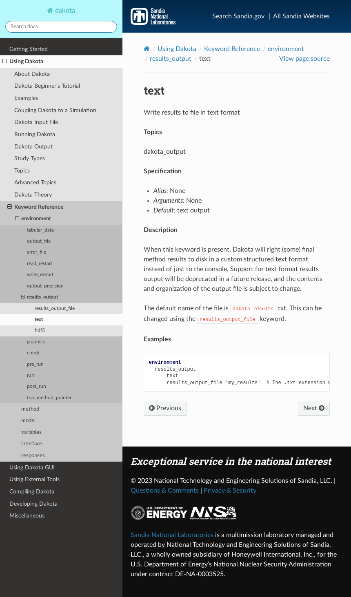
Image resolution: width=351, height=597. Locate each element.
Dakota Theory (33, 195)
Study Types (29, 158)
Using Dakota (22, 61)
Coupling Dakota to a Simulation (55, 110)
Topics (22, 171)
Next (313, 408)
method (30, 409)
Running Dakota (34, 134)
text (39, 319)
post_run (36, 386)
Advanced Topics (35, 182)
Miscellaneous (26, 516)
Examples (26, 98)
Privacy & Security (230, 490)
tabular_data (40, 230)
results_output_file (55, 308)
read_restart (39, 263)
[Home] (147, 48)
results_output (39, 297)
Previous (165, 408)
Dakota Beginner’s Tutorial (47, 86)
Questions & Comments (165, 490)
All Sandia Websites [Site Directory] (301, 16)
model (28, 420)
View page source (304, 58)
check (33, 353)
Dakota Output (33, 147)
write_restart (40, 274)
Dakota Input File (36, 122)
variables (31, 432)
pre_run (35, 364)
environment (33, 219)
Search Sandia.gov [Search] (238, 16)
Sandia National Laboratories (172, 535)
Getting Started (28, 49)
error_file (36, 252)
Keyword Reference (35, 207)
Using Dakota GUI (32, 467)
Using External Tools (34, 479)
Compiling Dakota (31, 492)
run (30, 375)
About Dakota (32, 74)
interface (31, 444)
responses (33, 455)
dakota (64, 10)
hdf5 (40, 330)
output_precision (45, 286)
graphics (36, 342)
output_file (39, 241)
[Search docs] (61, 27)
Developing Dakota (33, 504)
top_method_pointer (49, 398)
